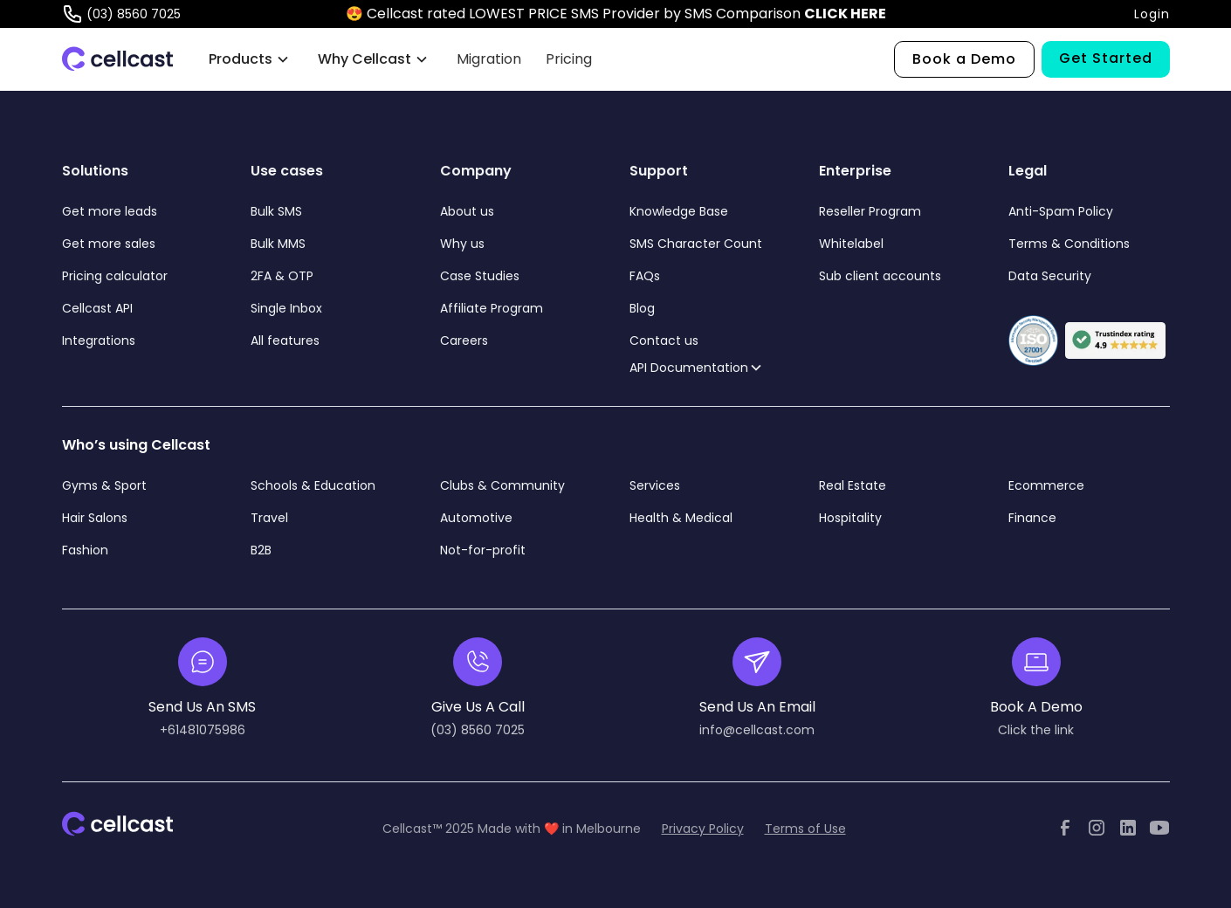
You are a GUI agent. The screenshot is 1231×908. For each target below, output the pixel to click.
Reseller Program (870, 211)
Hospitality (850, 517)
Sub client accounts (880, 276)
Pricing (569, 59)
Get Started (1105, 58)
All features (285, 340)
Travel (269, 517)
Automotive (476, 517)
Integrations (98, 340)
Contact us (663, 340)
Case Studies (479, 276)
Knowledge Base (678, 211)
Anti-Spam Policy (1060, 211)
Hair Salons (94, 517)
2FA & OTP (282, 276)
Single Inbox (286, 308)
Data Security (1049, 276)
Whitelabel (851, 243)
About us (467, 211)
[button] (249, 59)
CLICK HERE (845, 13)
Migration (489, 59)
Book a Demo (964, 59)
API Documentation (688, 367)
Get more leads (109, 211)
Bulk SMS (276, 211)
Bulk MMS (278, 243)
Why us (462, 243)
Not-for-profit (483, 550)
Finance (1032, 517)
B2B (261, 550)
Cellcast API (99, 308)
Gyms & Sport (104, 485)
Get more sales (108, 243)
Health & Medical (680, 517)
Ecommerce (1046, 485)
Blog (642, 308)
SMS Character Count (695, 243)
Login (1152, 14)
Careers (464, 340)
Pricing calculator (115, 276)
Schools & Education (313, 485)
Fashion (85, 550)
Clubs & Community (502, 485)
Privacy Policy (703, 828)
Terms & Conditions (1069, 243)
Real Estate (852, 485)
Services (654, 485)
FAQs (644, 276)
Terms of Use (805, 828)
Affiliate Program (491, 308)
